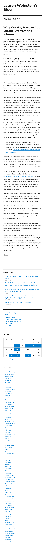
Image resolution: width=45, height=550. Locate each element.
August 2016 (9, 535)
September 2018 (10, 481)
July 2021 (8, 438)
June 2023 (8, 413)
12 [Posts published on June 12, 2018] (17, 349)
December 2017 (9, 501)
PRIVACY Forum (10, 317)
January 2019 (9, 473)
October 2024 (9, 393)
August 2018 (9, 484)
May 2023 (8, 415)
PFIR (6, 315)
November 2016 (10, 529)
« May (11, 359)
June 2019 (8, 462)
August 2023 (9, 408)
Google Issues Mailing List (13, 321)
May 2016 (8, 542)
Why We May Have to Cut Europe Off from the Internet (21, 31)
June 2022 (8, 432)
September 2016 (10, 533)
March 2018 (8, 494)
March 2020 (8, 451)
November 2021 (10, 434)
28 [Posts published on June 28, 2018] (28, 355)
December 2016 (9, 527)
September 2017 (10, 507)
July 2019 (8, 460)
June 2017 (8, 514)
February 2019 (9, 471)
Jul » (34, 359)
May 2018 (8, 490)
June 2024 (8, 395)
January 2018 (9, 499)
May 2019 (8, 464)
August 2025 (9, 376)
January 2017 (9, 524)
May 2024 (8, 398)
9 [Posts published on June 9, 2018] (38, 346)
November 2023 (10, 402)
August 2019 (9, 458)
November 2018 (10, 477)
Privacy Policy (9, 323)
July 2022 (8, 430)
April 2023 (8, 417)
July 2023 (8, 410)
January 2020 (9, 456)
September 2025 (10, 374)
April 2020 (8, 449)
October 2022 (9, 426)
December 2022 (10, 423)
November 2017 (10, 503)
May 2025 (8, 380)
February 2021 (9, 445)
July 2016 (8, 537)
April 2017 (8, 518)
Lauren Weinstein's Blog (20, 7)
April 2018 (8, 492)
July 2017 (7, 512)
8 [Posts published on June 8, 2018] (33, 346)
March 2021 (8, 443)
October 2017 (9, 505)
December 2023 (10, 400)
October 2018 (9, 479)
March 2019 (8, 469)
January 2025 (9, 387)
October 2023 (9, 404)
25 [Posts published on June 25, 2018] (11, 355)
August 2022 (9, 428)
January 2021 (9, 447)
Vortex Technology (11, 313)
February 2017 (9, 522)
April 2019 (8, 466)
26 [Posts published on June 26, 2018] (17, 355)
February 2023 (9, 421)
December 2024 (10, 389)
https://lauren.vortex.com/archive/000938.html (18, 176)
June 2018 (8, 488)
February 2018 (9, 496)
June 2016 (8, 539)
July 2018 (8, 486)
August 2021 (9, 436)
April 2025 (8, 383)
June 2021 (8, 441)
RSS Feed (8, 325)
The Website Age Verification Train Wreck (18, 302)
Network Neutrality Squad (13, 319)
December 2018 (9, 475)
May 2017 (8, 516)
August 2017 (8, 509)
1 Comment (13, 264)
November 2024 (10, 391)
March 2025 (8, 385)
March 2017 (8, 520)
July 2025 (8, 378)
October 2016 (9, 531)
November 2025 (10, 372)
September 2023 (10, 406)
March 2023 (8, 419)
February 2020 (9, 453)
